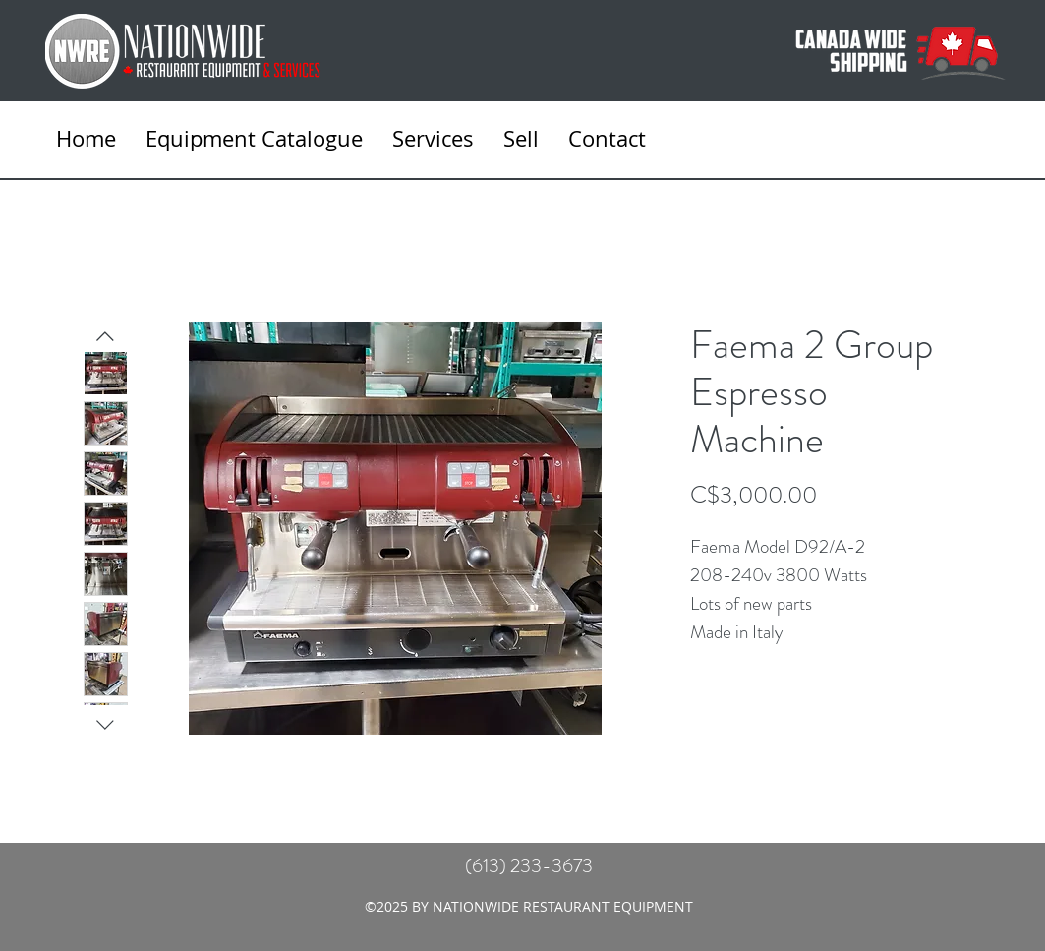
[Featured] (396, 527)
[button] (433, 138)
